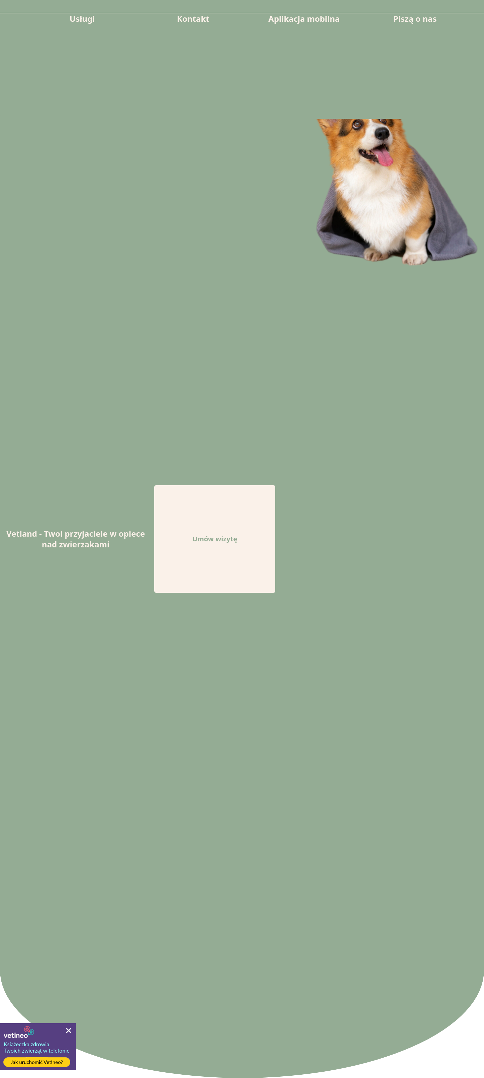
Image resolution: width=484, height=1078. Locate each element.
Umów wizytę (214, 538)
